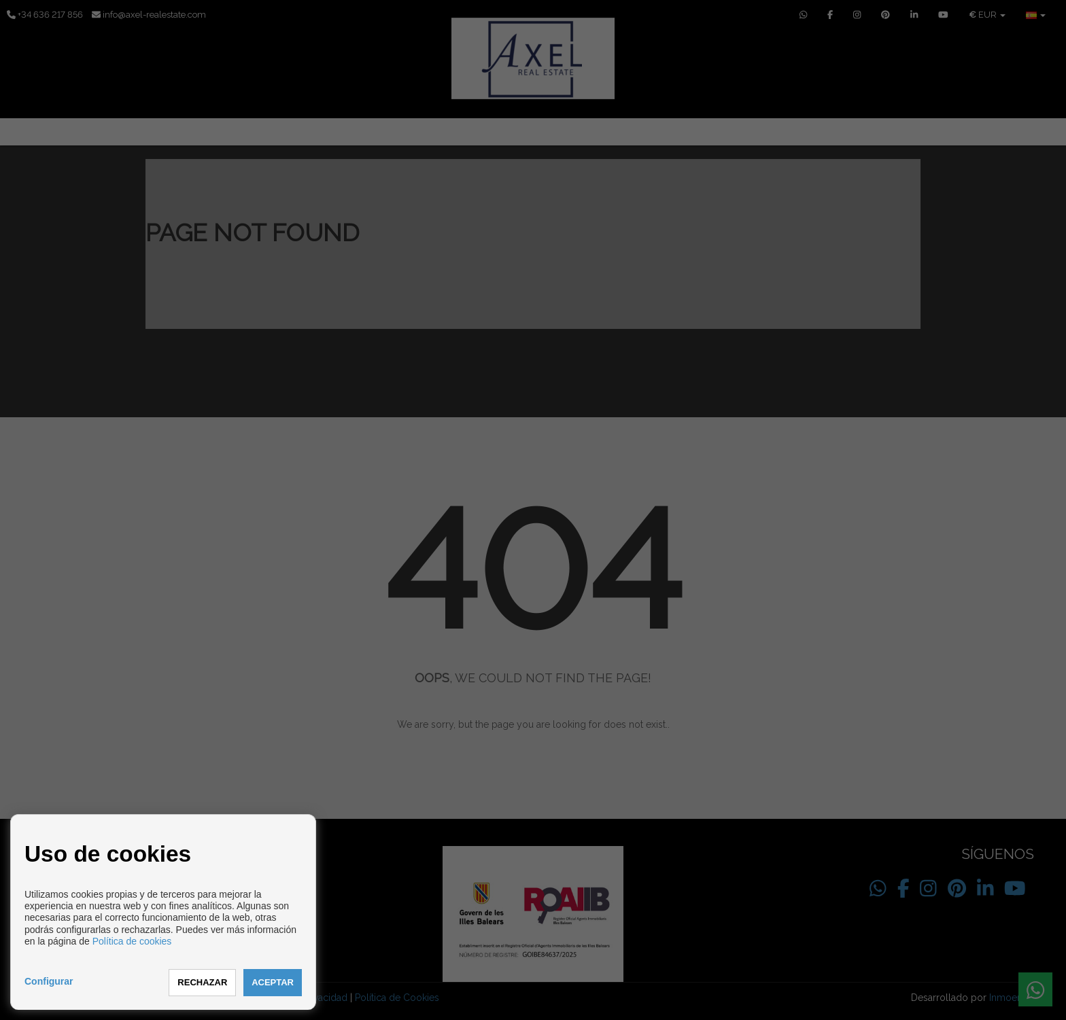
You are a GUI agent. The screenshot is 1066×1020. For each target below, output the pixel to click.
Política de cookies (132, 941)
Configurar (48, 981)
